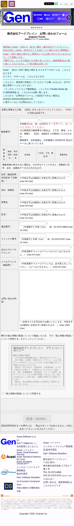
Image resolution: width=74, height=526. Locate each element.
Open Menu (12, 4)
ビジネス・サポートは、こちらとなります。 (24, 76)
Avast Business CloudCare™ (24, 473)
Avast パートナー (25, 461)
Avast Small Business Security (27, 464)
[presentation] (21, 415)
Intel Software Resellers (28, 488)
